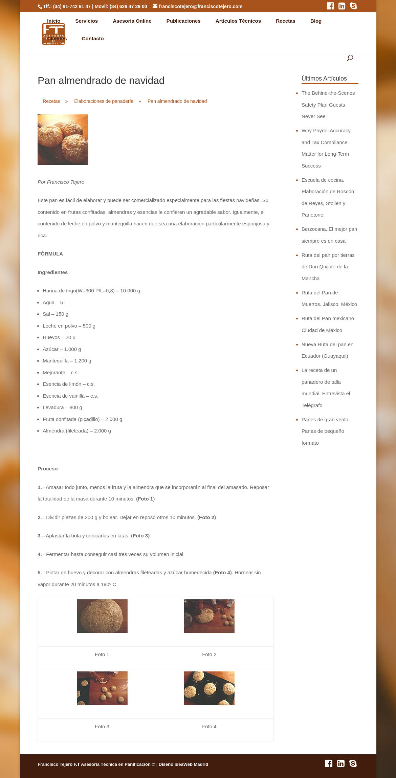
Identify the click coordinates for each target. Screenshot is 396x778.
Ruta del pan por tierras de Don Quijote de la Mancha (328, 266)
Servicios (86, 21)
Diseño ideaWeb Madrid (183, 764)
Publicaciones (184, 21)
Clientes (57, 38)
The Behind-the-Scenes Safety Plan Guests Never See (328, 104)
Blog (316, 21)
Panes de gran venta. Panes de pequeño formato (326, 431)
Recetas (285, 21)
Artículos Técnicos (238, 21)
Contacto (93, 38)
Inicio (53, 21)
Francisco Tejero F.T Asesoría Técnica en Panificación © (96, 764)
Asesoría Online (132, 21)
